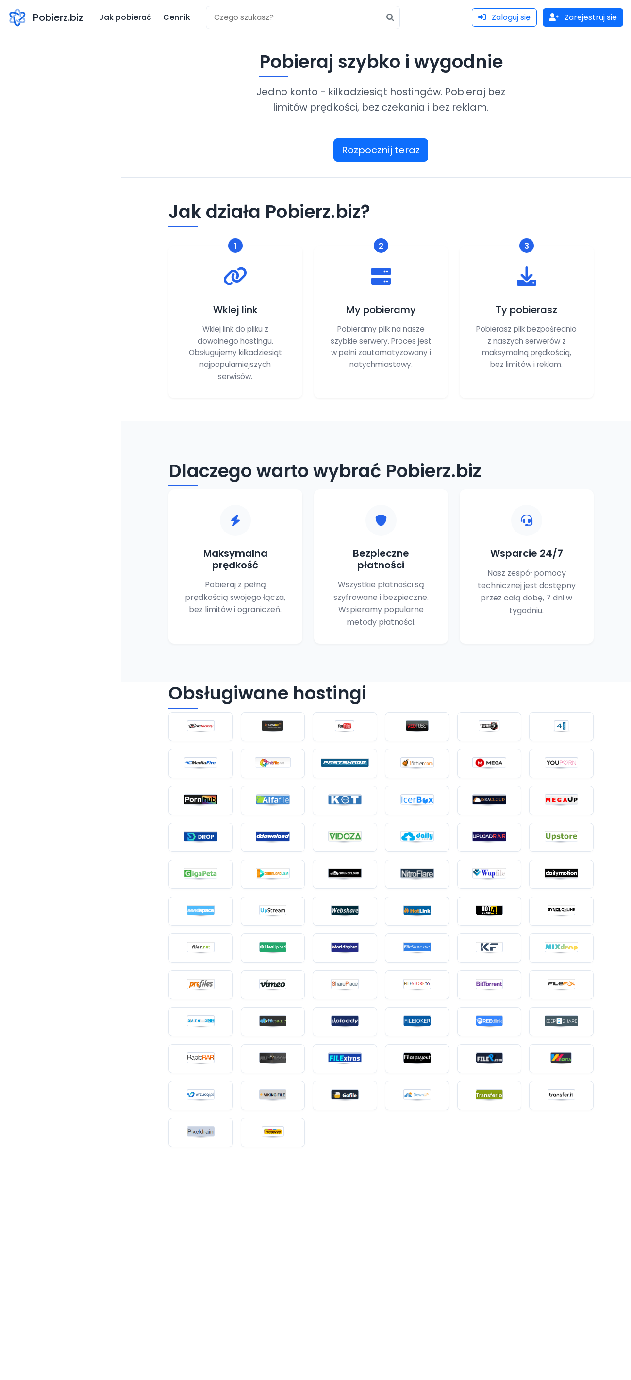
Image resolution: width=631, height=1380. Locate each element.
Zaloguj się (504, 17)
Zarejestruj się (583, 17)
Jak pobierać (125, 17)
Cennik (176, 17)
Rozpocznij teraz (381, 150)
